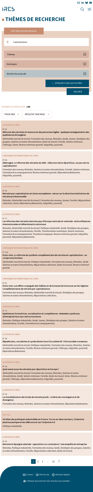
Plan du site (42, 474)
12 (53, 461)
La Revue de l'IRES (11, 125)
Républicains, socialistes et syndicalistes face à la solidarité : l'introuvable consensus (45, 341)
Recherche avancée (16, 73)
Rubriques (12, 64)
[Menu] (89, 9)
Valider (78, 91)
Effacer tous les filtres (67, 83)
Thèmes (11, 54)
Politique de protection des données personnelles (46, 481)
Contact (28, 474)
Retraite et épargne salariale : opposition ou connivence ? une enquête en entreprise (45, 444)
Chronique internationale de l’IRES (20, 155)
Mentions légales (61, 474)
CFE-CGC (7, 414)
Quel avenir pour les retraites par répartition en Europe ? (31, 369)
